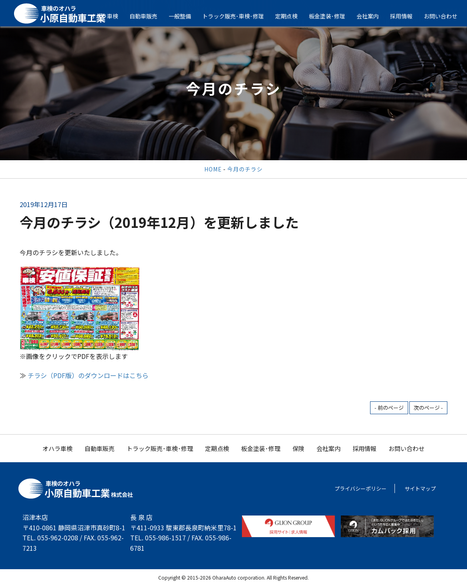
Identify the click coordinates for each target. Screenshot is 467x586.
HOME (212, 169)
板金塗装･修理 (333, 16)
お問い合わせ (406, 448)
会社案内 (373, 16)
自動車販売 (149, 16)
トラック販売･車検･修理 (239, 16)
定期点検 (292, 16)
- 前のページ (389, 407)
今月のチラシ (244, 169)
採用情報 (407, 16)
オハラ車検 (110, 16)
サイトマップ (420, 488)
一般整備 (186, 16)
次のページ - (428, 407)
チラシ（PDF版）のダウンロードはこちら (88, 375)
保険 (298, 448)
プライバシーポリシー (360, 488)
